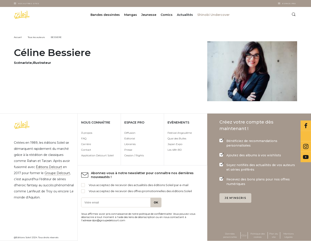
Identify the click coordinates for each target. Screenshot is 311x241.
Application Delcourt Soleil (97, 155)
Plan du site (273, 235)
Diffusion (129, 132)
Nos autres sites (28, 3)
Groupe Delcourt (57, 173)
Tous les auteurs (36, 37)
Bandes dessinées (105, 15)
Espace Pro (289, 3)
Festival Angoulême (180, 132)
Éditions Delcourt (49, 167)
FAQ (83, 138)
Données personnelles (230, 235)
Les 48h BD (175, 149)
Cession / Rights (134, 155)
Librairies (130, 144)
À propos (86, 132)
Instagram (306, 146)
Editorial (129, 138)
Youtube (306, 157)
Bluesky (306, 136)
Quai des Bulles (177, 138)
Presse (128, 149)
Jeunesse (148, 15)
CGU (244, 235)
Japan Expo (175, 144)
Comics (167, 15)
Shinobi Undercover (213, 15)
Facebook (306, 125)
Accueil (18, 37)
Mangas (130, 15)
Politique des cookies (257, 235)
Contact (86, 149)
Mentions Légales (288, 235)
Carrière (86, 144)
